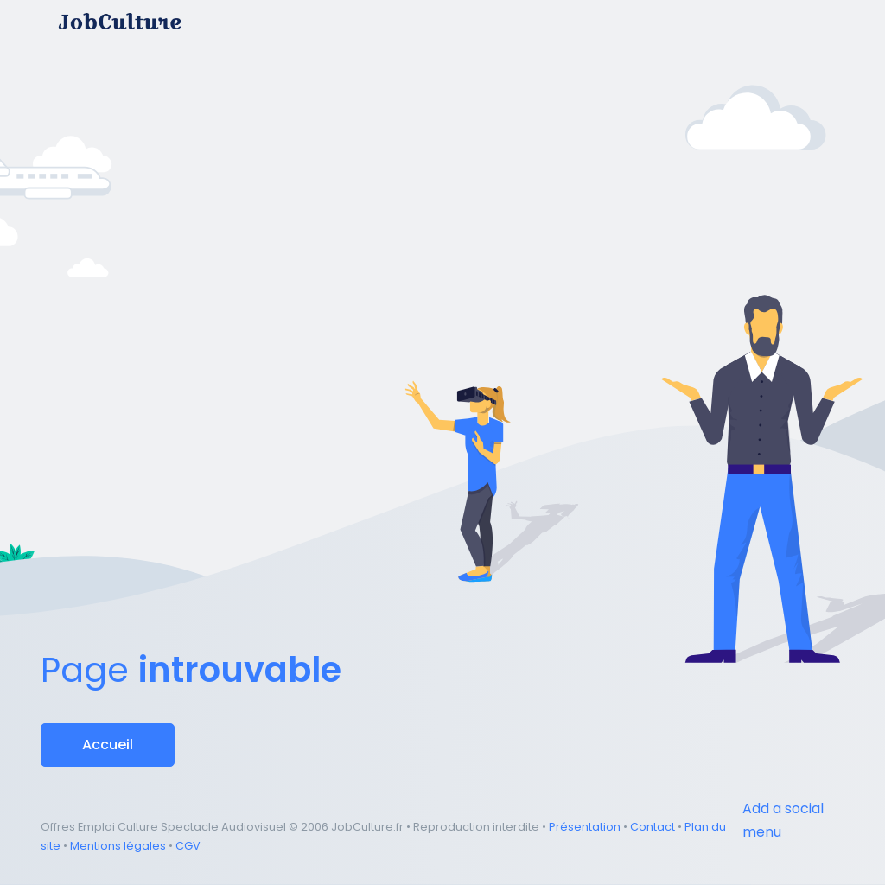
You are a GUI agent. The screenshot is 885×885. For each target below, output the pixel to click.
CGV (188, 845)
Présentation (585, 826)
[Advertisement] (442, 142)
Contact (652, 826)
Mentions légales (118, 845)
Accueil (107, 744)
